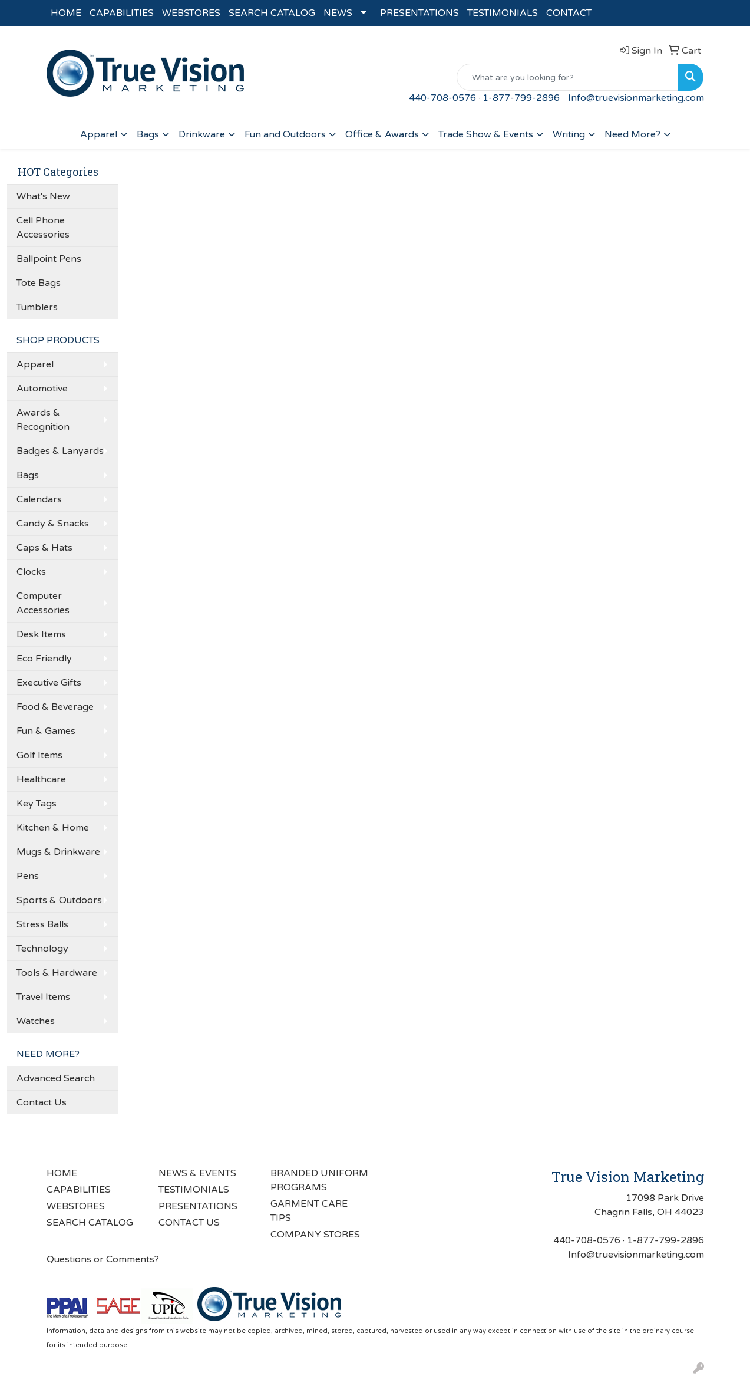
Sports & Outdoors (59, 900)
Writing (569, 134)
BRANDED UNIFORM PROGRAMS (319, 1180)
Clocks (31, 572)
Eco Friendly (44, 658)
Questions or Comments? (103, 1259)
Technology (42, 948)
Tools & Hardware (56, 973)
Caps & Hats (44, 548)
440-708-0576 (442, 98)
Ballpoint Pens (48, 259)
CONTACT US (189, 1223)
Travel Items (43, 997)
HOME (66, 13)
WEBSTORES (191, 13)
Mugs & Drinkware (58, 852)
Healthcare (41, 779)
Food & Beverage (55, 707)
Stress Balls (42, 924)
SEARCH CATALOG (272, 13)
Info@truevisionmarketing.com (636, 98)
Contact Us (41, 1102)
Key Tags (36, 803)
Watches (35, 1021)
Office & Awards (382, 134)
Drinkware (202, 134)
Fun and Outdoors (285, 134)
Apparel (98, 134)
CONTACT (569, 13)
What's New (43, 196)
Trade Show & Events (485, 134)
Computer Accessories (43, 603)
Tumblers (37, 307)
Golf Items (39, 755)
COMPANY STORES (315, 1234)
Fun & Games (45, 731)
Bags (148, 134)
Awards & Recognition (43, 420)
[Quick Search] (568, 77)
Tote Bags (38, 283)
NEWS (337, 13)
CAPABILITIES (122, 13)
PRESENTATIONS (419, 13)
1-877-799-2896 (521, 98)
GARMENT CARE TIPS (309, 1211)
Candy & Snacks (52, 523)
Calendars (39, 499)
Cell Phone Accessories (43, 228)
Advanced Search (55, 1078)
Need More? (632, 134)
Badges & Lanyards (60, 451)
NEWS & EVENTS (197, 1173)
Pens (27, 876)
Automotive (42, 388)
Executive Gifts (48, 683)
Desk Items (41, 634)
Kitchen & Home (52, 828)
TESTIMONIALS (502, 13)
